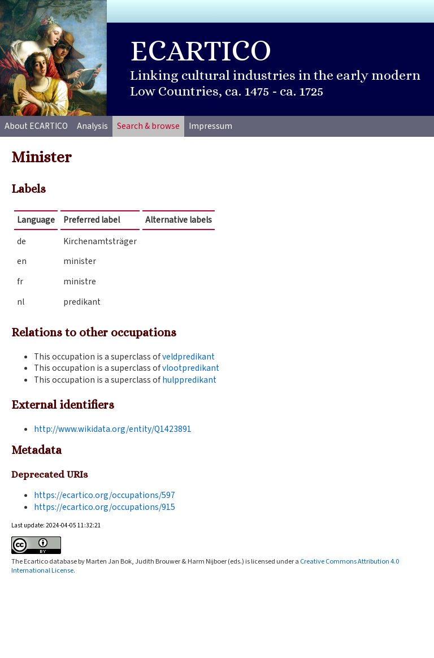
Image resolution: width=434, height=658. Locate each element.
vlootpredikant (190, 368)
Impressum (210, 126)
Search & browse (148, 126)
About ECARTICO (36, 126)
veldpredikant (188, 356)
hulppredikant (189, 380)
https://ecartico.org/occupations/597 (104, 495)
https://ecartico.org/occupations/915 (104, 507)
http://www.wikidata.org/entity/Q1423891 (113, 429)
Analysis (92, 126)
